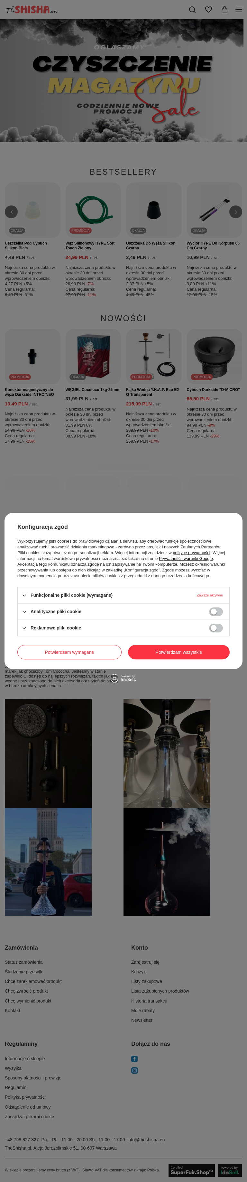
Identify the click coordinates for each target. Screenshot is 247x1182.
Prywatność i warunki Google (186, 558)
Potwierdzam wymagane (69, 652)
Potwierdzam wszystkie (179, 652)
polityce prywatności (191, 552)
